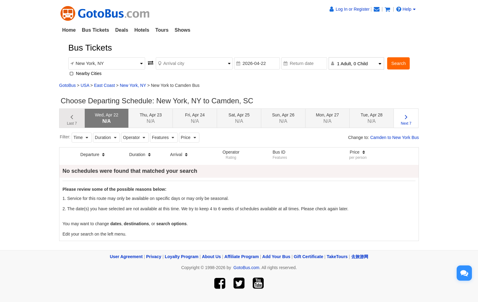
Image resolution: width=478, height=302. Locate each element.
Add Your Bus (276, 256)
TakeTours (337, 256)
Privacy (153, 256)
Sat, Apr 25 (239, 118)
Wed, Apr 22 (106, 118)
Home (69, 30)
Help (406, 9)
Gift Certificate (308, 256)
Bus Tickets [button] (95, 30)
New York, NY (133, 85)
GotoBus (67, 85)
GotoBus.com (246, 267)
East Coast (104, 85)
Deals (121, 30)
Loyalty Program (181, 256)
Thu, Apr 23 (151, 118)
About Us (211, 256)
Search (398, 63)
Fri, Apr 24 (195, 118)
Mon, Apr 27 (327, 118)
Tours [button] (162, 30)
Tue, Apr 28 (372, 118)
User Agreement (126, 256)
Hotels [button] (141, 30)
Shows (183, 30)
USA (84, 85)
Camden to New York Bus (394, 137)
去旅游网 (359, 256)
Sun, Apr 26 (283, 118)
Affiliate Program (241, 256)
